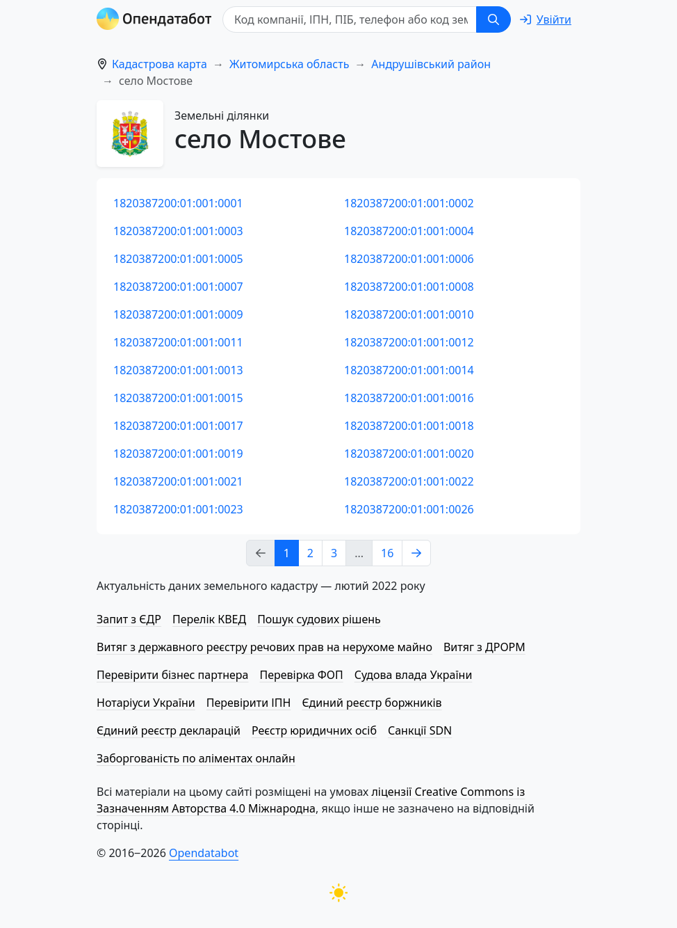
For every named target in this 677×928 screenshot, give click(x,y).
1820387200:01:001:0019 (178, 453)
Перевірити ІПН (248, 702)
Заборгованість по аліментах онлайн (196, 758)
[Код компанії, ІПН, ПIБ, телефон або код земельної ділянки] (349, 19)
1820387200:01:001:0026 (409, 509)
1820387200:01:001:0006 (409, 258)
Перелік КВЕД (209, 619)
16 (387, 553)
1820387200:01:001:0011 (178, 342)
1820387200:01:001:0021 (178, 481)
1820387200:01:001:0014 (409, 370)
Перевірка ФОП (301, 674)
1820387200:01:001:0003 (178, 231)
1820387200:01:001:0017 (178, 425)
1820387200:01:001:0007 (178, 286)
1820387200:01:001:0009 (178, 314)
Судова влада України (413, 674)
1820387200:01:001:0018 (409, 425)
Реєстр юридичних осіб (314, 730)
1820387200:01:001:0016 (409, 398)
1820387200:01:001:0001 (178, 203)
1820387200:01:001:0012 (409, 342)
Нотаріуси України (146, 702)
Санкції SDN (420, 730)
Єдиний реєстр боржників (371, 702)
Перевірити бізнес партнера (172, 674)
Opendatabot (203, 853)
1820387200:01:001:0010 (409, 314)
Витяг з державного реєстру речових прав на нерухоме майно (264, 647)
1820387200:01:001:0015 (178, 398)
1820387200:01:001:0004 (409, 231)
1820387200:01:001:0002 (409, 203)
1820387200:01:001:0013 (178, 370)
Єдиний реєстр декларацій (168, 730)
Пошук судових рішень (319, 619)
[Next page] (416, 553)
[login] (545, 19)
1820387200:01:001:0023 (178, 509)
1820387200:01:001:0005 (178, 258)
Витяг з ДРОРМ (484, 647)
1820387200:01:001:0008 (409, 286)
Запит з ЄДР (129, 619)
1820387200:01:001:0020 (409, 453)
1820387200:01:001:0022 (409, 481)
